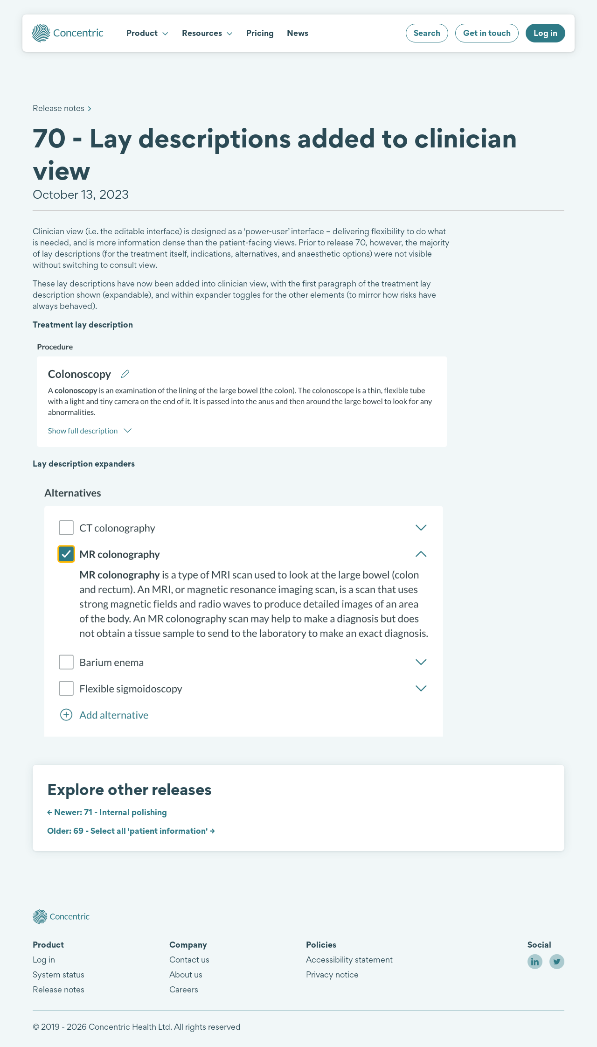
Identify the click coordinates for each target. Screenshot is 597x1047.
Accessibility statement (349, 959)
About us (185, 974)
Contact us (189, 959)
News (297, 33)
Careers (183, 989)
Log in (44, 959)
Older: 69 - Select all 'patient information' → (131, 831)
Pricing (260, 33)
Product (147, 33)
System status (58, 974)
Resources (207, 33)
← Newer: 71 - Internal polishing (107, 812)
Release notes (58, 108)
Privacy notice (332, 974)
